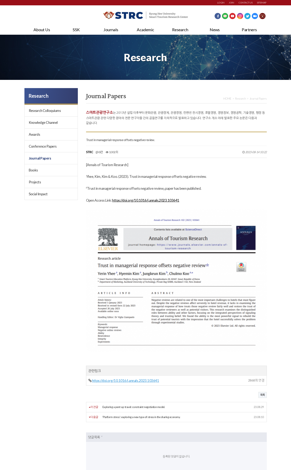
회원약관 (29, 438)
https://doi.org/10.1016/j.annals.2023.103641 (145, 200)
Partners (249, 29)
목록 (262, 349)
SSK (76, 29)
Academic (145, 29)
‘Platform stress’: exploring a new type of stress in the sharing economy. (141, 371)
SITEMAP (261, 2)
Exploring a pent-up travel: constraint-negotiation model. (133, 361)
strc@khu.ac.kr (123, 457)
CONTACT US (245, 2)
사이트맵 (115, 438)
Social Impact (38, 194)
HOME (227, 98)
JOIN (231, 2)
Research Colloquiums (45, 110)
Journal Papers (40, 158)
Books (33, 170)
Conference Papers (43, 146)
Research (180, 29)
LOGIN (220, 2)
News (215, 29)
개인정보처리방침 (54, 438)
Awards (34, 134)
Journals (111, 29)
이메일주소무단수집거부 (87, 438)
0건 (99, 152)
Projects (35, 182)
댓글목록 (94, 392)
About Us (41, 29)
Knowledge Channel (43, 122)
